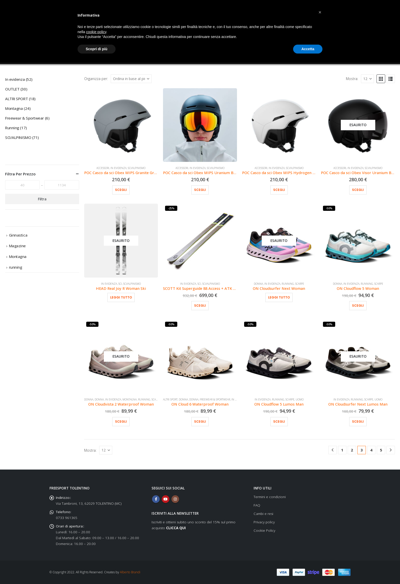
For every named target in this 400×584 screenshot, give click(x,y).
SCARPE (299, 283)
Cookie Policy (264, 530)
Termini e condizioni (270, 497)
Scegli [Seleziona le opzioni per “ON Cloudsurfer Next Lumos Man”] (358, 421)
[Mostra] (367, 78)
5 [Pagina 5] (381, 449)
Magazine (17, 245)
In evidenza (118, 168)
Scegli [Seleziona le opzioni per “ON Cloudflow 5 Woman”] (358, 305)
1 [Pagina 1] (342, 449)
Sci (120, 283)
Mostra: (352, 78)
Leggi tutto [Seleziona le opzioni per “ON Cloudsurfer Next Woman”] (279, 297)
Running (288, 283)
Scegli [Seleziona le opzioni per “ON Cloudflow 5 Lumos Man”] (279, 421)
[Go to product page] (121, 125)
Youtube (165, 499)
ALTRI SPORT (170, 399)
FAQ (257, 505)
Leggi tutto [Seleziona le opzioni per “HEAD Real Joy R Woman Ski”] (121, 297)
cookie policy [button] (96, 32)
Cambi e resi (263, 513)
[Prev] (332, 450)
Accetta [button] (307, 49)
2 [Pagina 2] (352, 449)
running (15, 267)
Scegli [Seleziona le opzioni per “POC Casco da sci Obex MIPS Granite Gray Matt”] (121, 190)
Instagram (175, 499)
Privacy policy (264, 522)
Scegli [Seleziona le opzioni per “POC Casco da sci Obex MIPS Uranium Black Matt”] (200, 190)
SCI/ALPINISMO (136, 168)
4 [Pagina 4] (371, 449)
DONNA (258, 283)
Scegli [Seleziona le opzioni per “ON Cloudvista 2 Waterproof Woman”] (121, 421)
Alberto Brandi (130, 572)
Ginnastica (18, 235)
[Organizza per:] (131, 78)
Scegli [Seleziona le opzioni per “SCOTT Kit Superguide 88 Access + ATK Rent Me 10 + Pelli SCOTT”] (200, 305)
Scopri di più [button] (96, 49)
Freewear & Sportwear (215, 399)
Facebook (156, 499)
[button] (381, 78)
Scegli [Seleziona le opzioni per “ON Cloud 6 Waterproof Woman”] (200, 421)
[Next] (390, 450)
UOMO (300, 399)
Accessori (102, 168)
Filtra (42, 198)
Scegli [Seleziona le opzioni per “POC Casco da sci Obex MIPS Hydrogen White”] (279, 190)
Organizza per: (96, 78)
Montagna (129, 399)
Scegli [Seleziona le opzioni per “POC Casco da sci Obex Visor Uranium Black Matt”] (358, 190)
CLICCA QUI (176, 528)
